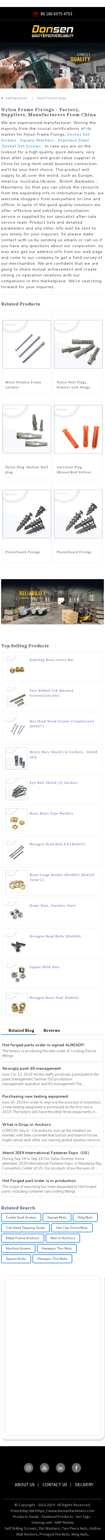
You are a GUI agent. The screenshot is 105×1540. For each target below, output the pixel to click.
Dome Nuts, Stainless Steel (53, 906)
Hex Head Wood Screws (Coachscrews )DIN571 (62, 723)
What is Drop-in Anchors (26, 1124)
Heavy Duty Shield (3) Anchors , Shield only (63, 754)
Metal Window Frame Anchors (23, 384)
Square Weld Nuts (45, 967)
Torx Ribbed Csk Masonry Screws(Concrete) (52, 693)
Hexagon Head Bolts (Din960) (55, 936)
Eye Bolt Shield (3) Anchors (54, 783)
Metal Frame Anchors (22, 1238)
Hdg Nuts (85, 1217)
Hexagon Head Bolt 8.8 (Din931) (58, 844)
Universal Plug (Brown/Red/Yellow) (74, 469)
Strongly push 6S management (31, 1068)
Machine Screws (18, 1248)
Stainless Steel (73, 140)
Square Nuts (57, 1217)
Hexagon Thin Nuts (57, 1248)
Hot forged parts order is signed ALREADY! (43, 1045)
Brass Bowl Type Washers (51, 813)
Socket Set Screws (21, 146)
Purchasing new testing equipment (35, 1096)
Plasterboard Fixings (22, 552)
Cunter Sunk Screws (21, 1217)
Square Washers (37, 140)
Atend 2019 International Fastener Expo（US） (46, 1152)
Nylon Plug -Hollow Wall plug (26, 469)
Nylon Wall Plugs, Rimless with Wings (73, 384)
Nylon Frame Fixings (51, 98)
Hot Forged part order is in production (39, 1180)
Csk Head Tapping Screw (25, 1228)
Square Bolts (16, 1259)
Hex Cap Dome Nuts (72, 1228)
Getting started (16, 98)
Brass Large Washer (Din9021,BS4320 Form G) (62, 877)
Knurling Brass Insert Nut (52, 660)
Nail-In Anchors (62, 1238)
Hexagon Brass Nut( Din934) (54, 998)
